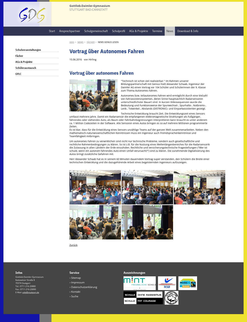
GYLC (18, 81)
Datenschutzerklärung (81, 293)
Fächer (91, 50)
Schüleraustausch (25, 75)
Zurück (73, 253)
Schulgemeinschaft (96, 39)
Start (52, 39)
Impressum (76, 289)
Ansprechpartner (69, 39)
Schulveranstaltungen (28, 57)
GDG (71, 50)
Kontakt (74, 297)
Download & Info (187, 39)
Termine (157, 39)
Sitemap (75, 285)
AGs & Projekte (138, 39)
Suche (74, 301)
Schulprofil (118, 39)
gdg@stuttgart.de (30, 300)
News (169, 39)
